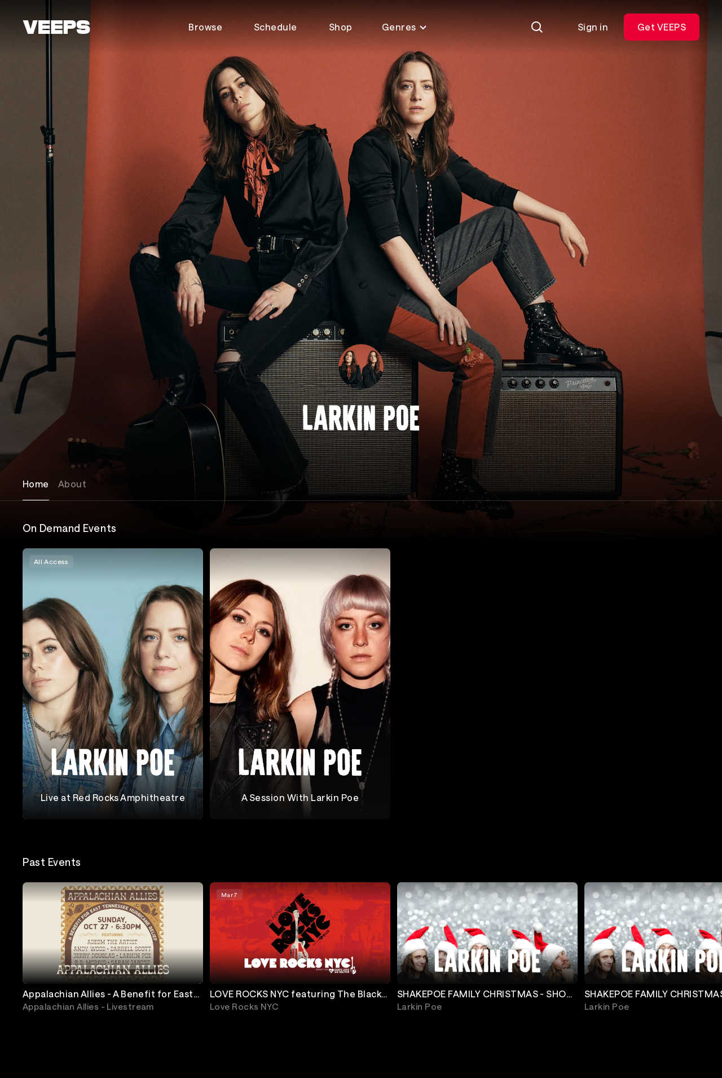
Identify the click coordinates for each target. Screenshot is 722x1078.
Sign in (593, 26)
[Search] (537, 27)
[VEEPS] (56, 27)
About (72, 483)
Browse (205, 26)
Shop (341, 26)
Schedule (275, 26)
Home (36, 483)
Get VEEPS (661, 26)
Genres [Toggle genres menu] (405, 26)
